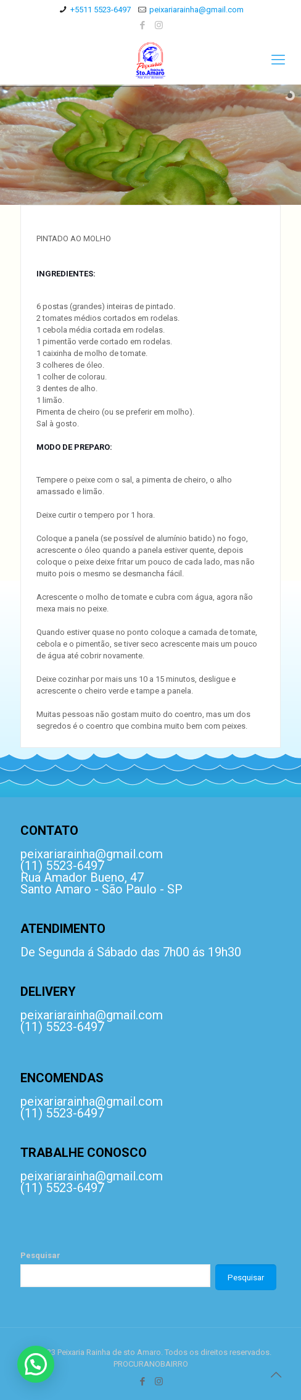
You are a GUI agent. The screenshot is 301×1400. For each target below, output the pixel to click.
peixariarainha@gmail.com (196, 9)
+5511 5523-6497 (100, 9)
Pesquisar (40, 1255)
